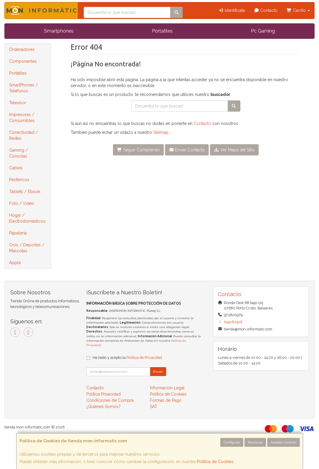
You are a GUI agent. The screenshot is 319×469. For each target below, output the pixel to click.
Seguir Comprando (138, 149)
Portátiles (18, 73)
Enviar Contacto (187, 149)
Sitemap (161, 132)
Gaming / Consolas (18, 153)
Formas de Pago (166, 400)
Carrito (298, 10)
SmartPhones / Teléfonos (23, 88)
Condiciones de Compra (110, 400)
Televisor (17, 102)
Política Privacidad (103, 394)
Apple (15, 262)
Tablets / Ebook (24, 191)
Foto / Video (21, 203)
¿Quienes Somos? (103, 406)
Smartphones (59, 31)
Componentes (23, 61)
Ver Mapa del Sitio (234, 149)
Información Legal (167, 388)
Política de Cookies (215, 461)
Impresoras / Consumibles (22, 117)
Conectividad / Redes (23, 135)
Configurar (232, 442)
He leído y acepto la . (128, 357)
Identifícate (231, 10)
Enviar (158, 372)
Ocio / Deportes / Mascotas (26, 247)
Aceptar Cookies (284, 442)
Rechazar (255, 442)
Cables (15, 168)
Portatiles (162, 31)
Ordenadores (22, 49)
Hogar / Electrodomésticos (27, 218)
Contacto (266, 10)
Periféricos (19, 179)
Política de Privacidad (144, 357)
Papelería (18, 233)
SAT (153, 406)
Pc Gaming (263, 31)
